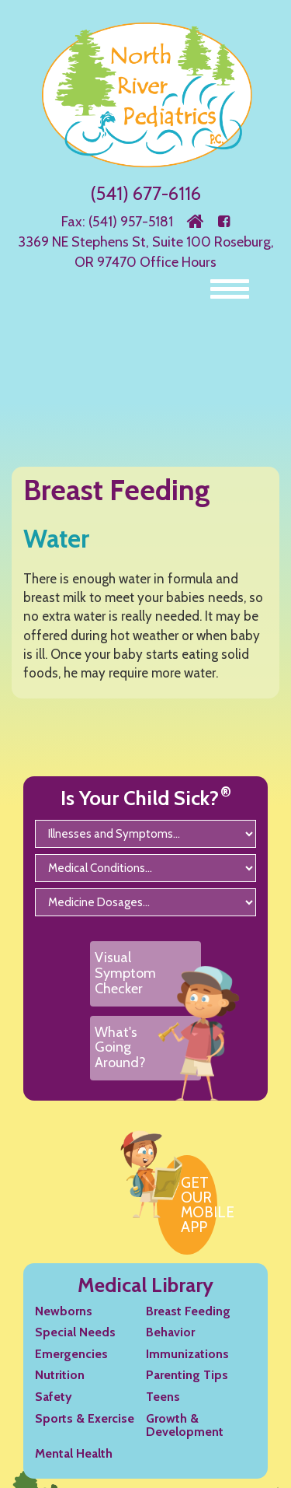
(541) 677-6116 (145, 193)
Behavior (170, 1332)
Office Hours (178, 262)
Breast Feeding (188, 1311)
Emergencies (71, 1353)
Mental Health (74, 1453)
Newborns (63, 1311)
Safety (53, 1396)
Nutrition (60, 1374)
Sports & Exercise (84, 1418)
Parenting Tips (187, 1374)
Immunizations (187, 1353)
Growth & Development (184, 1425)
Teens (163, 1396)
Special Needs (75, 1332)
